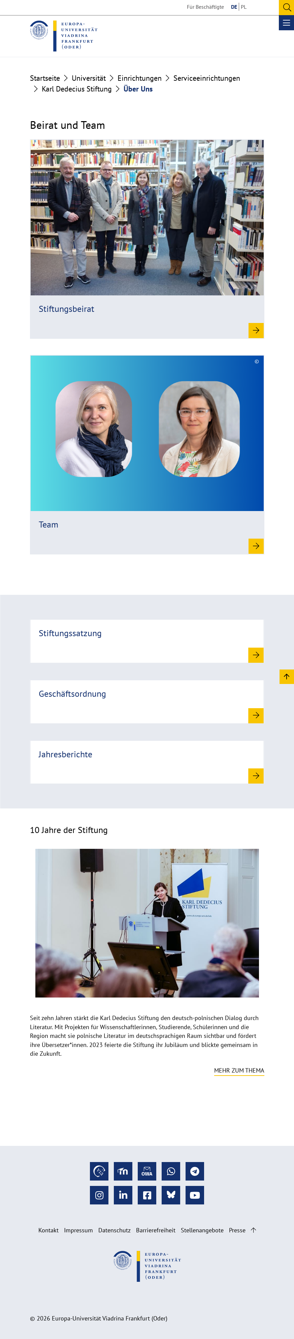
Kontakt (48, 1230)
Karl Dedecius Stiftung (77, 89)
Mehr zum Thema (239, 1070)
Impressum (78, 1230)
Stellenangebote (202, 1230)
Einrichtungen (140, 78)
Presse (237, 1230)
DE (234, 6)
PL (244, 6)
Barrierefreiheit (155, 1230)
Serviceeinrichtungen (206, 78)
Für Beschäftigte (205, 6)
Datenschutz (114, 1230)
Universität (89, 78)
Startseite (45, 78)
